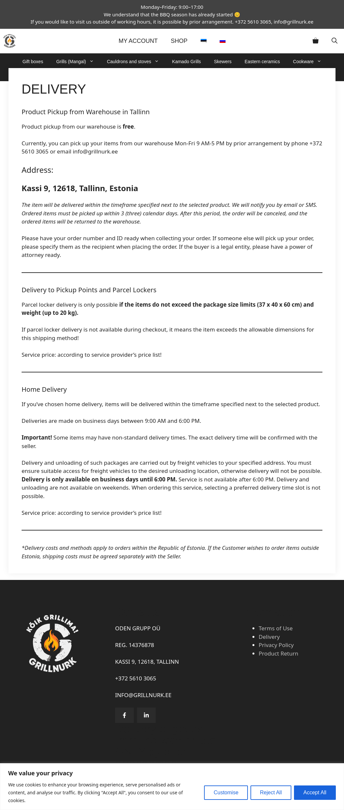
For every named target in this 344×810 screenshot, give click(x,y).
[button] (334, 41)
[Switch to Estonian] (203, 41)
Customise (226, 792)
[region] (172, 786)
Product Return (278, 653)
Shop (179, 41)
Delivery (269, 636)
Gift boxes (33, 61)
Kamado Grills (186, 61)
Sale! (217, 74)
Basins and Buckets (141, 74)
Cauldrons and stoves (136, 61)
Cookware (310, 61)
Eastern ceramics (262, 61)
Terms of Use (276, 628)
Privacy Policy (276, 645)
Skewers (223, 61)
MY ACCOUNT (138, 41)
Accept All (314, 792)
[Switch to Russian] (222, 41)
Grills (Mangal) (78, 61)
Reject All (271, 792)
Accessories (187, 74)
